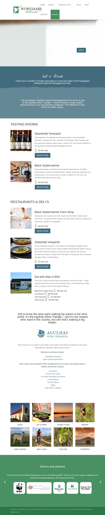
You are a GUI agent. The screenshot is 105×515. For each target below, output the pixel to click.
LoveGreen (72, 509)
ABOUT (51, 5)
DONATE (55, 14)
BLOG (79, 5)
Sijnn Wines (49, 388)
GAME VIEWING (20, 449)
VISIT (87, 5)
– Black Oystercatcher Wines (52, 359)
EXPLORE (63, 449)
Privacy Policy (81, 509)
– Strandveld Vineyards (52, 356)
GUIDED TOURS (63, 425)
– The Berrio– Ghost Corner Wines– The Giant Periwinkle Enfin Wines (52, 374)
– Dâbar (52, 385)
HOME (42, 5)
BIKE (39, 449)
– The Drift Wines (52, 382)
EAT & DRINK (42, 425)
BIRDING (85, 425)
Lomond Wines (53, 379)
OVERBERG (85, 449)
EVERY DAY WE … (65, 5)
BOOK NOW (42, 155)
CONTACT (44, 14)
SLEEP (20, 425)
